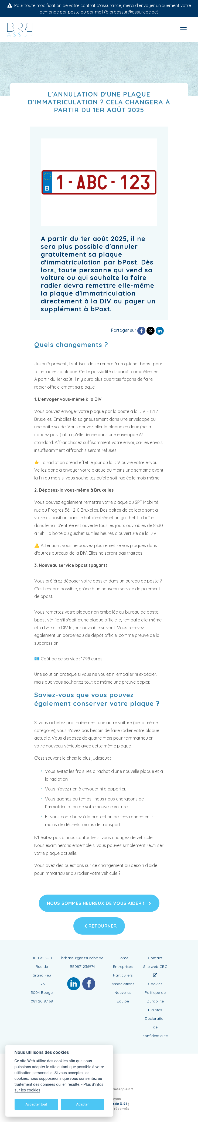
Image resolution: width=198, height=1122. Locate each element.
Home (123, 957)
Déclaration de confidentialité (155, 1027)
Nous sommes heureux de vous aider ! (99, 903)
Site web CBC (155, 970)
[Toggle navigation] (183, 30)
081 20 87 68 (42, 1001)
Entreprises (123, 966)
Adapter (82, 1104)
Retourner (100, 926)
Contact (155, 957)
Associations (123, 983)
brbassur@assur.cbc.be (82, 957)
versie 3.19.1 (118, 1104)
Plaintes (155, 1009)
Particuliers (123, 975)
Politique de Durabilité (155, 997)
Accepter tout (36, 1104)
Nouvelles (122, 992)
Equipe (123, 1001)
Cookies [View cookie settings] (155, 983)
